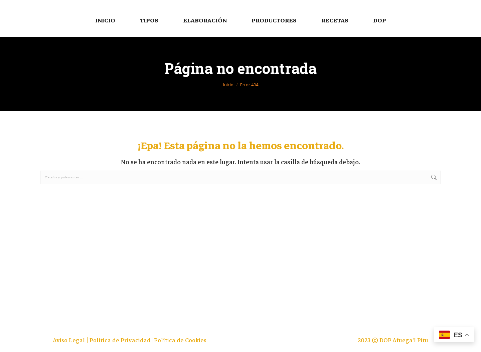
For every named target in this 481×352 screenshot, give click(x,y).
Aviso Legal (69, 340)
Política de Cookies (180, 340)
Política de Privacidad (121, 340)
